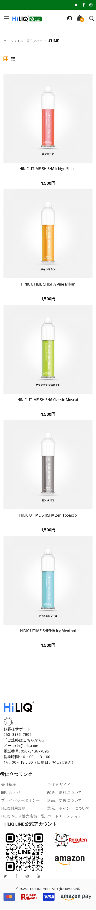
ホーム (8, 41)
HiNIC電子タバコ (30, 41)
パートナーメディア (64, 816)
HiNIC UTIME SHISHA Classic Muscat (48, 399)
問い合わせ (10, 792)
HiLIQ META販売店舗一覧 (23, 816)
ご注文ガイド (58, 784)
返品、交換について (64, 800)
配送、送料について (64, 792)
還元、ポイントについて (68, 808)
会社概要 (9, 784)
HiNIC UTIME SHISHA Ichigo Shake (48, 168)
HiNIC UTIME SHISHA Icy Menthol (48, 630)
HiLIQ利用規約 (13, 808)
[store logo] (27, 18)
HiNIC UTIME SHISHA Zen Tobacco (48, 515)
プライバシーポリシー (20, 800)
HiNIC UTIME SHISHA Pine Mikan (48, 284)
